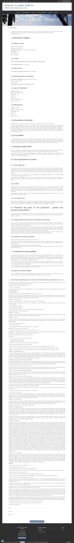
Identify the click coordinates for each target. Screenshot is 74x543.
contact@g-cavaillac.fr (22, 535)
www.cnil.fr (24, 194)
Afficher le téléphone (22, 533)
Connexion (68, 541)
